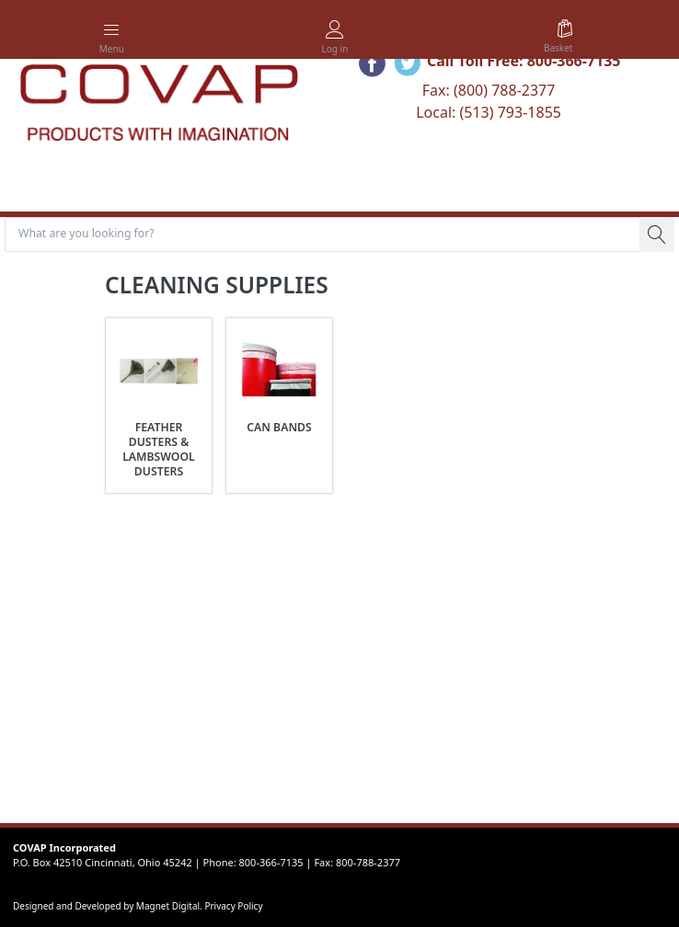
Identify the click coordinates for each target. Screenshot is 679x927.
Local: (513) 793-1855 (488, 112)
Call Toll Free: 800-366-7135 (524, 61)
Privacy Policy (233, 905)
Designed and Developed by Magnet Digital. (108, 905)
